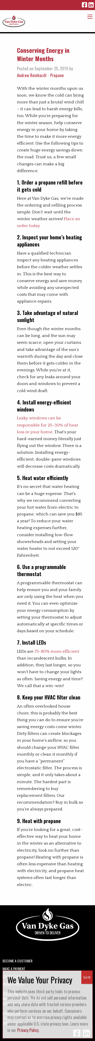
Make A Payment (14, 968)
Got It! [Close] (86, 977)
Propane (57, 75)
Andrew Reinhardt (32, 75)
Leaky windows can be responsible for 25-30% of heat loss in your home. (47, 425)
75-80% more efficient (56, 651)
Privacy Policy (28, 1030)
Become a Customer (17, 960)
